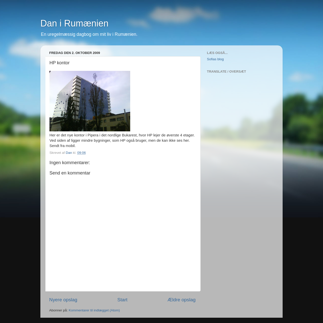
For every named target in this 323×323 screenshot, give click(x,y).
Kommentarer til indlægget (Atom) (94, 310)
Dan (69, 153)
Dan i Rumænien (74, 23)
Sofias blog (215, 59)
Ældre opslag (182, 299)
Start (122, 299)
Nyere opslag (63, 299)
